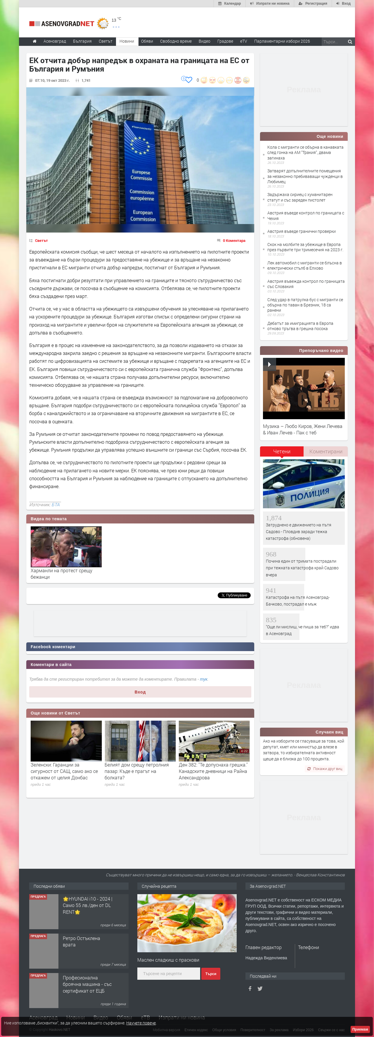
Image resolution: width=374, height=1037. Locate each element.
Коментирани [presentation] (325, 451)
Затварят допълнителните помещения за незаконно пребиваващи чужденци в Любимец (305, 176)
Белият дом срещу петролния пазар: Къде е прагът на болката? (211, 771)
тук (203, 679)
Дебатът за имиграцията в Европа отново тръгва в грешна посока (300, 325)
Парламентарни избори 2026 (282, 41)
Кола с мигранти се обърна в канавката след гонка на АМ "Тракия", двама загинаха (305, 152)
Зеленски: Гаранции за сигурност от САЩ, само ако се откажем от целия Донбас (138, 771)
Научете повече (141, 1023)
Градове (225, 41)
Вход (140, 692)
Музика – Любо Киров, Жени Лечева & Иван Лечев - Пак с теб (302, 429)
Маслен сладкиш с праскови (168, 960)
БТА (55, 504)
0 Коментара (234, 240)
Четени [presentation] (281, 451)
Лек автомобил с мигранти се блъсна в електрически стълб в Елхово (304, 265)
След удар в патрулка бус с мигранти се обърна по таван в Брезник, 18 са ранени (305, 305)
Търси (210, 974)
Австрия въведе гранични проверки (301, 231)
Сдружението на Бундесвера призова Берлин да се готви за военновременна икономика (64, 771)
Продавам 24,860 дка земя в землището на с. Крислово (86, 905)
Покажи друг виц (324, 768)
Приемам (360, 1029)
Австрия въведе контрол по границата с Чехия (305, 215)
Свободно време (176, 41)
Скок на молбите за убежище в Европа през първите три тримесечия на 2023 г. (305, 247)
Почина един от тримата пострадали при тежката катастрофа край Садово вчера (302, 568)
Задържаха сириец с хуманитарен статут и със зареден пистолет (300, 197)
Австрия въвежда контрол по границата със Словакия (306, 283)
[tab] (282, 453)
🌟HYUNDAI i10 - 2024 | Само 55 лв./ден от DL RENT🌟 (87, 944)
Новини (127, 41)
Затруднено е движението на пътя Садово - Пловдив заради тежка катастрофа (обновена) (298, 531)
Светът (41, 240)
